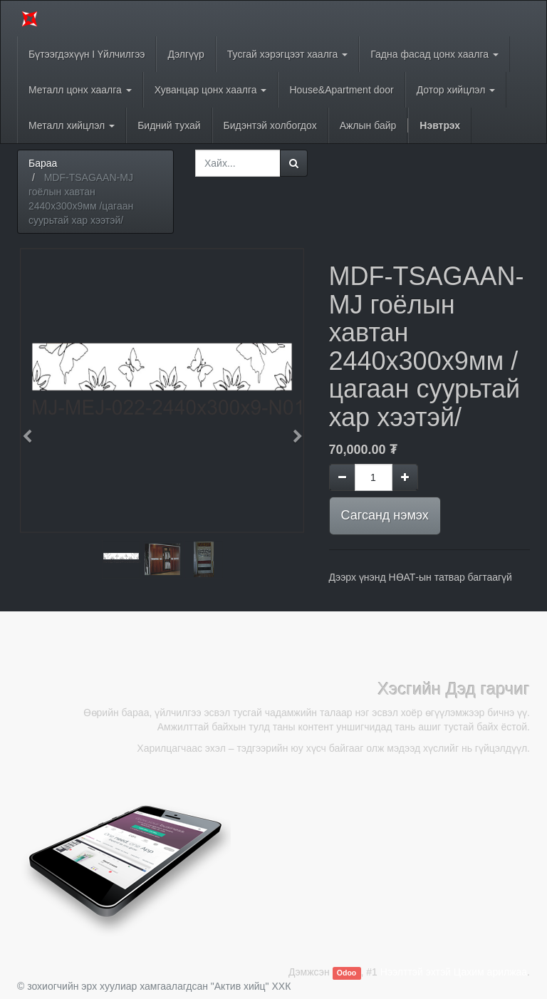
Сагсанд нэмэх (385, 515)
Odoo (346, 972)
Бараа (42, 163)
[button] (31, 429)
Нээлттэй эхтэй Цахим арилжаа (453, 972)
